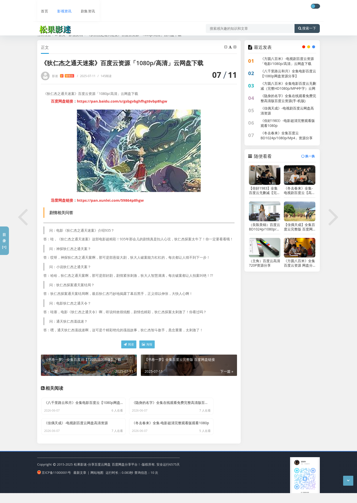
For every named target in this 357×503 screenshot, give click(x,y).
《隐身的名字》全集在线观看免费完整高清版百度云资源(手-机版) (288, 98)
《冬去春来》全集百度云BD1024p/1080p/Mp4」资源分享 (287, 135)
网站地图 (96, 481)
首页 (41, 6)
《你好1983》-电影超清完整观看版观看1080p (288, 123)
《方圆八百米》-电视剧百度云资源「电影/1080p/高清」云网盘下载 (287, 61)
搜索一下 (307, 21)
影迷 (63, 76)
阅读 (129, 344)
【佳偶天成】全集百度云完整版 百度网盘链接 (299, 227)
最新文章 (79, 481)
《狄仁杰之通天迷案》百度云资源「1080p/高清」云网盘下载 (134, 34)
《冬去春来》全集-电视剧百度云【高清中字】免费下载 (299, 190)
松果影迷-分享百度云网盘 (92, 474)
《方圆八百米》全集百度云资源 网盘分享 (299, 263)
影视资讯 (60, 6)
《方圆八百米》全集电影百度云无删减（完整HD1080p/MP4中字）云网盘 (288, 88)
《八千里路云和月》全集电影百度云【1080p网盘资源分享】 (288, 73)
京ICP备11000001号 (54, 481)
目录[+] (4, 240)
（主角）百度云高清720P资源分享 (264, 263)
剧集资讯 (84, 6)
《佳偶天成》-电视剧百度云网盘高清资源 (287, 110)
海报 (147, 344)
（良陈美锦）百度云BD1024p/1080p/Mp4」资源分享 (264, 227)
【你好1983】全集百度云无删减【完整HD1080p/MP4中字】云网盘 (264, 190)
